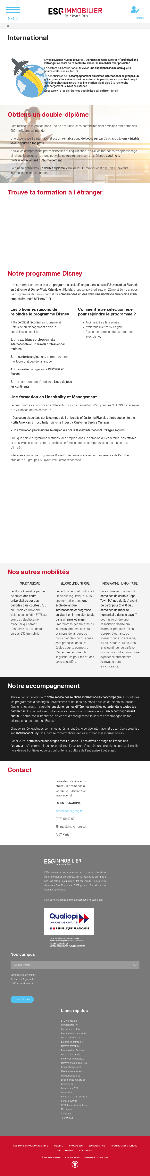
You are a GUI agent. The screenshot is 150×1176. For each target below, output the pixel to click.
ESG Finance (86, 1150)
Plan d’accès (22, 999)
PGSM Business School (124, 1146)
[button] (75, 1166)
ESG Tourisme (65, 1150)
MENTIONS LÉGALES (72, 1157)
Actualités (66, 1113)
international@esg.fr (68, 811)
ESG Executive (97, 1146)
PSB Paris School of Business (30, 1146)
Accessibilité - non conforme (96, 1157)
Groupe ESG (76, 1146)
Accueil (8, 26)
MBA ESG (58, 1146)
